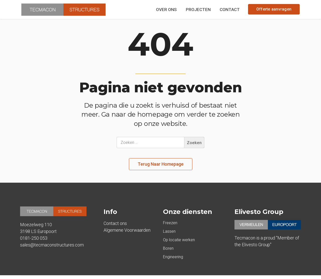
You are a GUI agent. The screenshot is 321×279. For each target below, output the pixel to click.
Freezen (170, 222)
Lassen (169, 231)
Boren (168, 248)
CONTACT (230, 9)
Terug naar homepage (161, 164)
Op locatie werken (179, 239)
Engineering (173, 256)
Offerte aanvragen (273, 9)
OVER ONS (166, 9)
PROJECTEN (198, 9)
